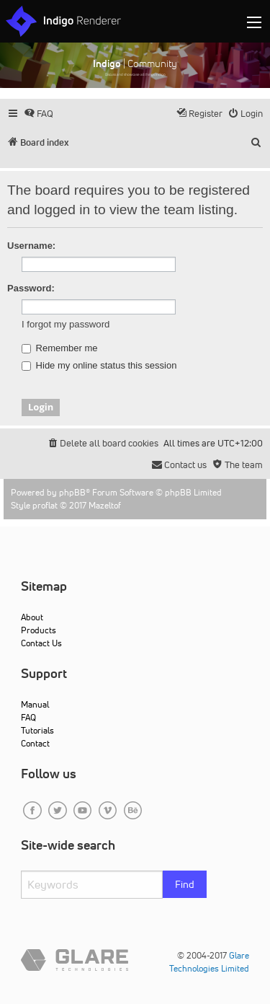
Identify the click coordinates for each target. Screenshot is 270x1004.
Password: (31, 288)
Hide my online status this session (99, 366)
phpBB (72, 492)
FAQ (28, 717)
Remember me (60, 348)
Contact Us (41, 643)
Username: (31, 245)
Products (38, 630)
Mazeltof (105, 505)
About (32, 617)
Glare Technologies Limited (209, 961)
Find (184, 884)
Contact (35, 743)
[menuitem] (38, 113)
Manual (35, 704)
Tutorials (37, 730)
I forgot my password (65, 324)
